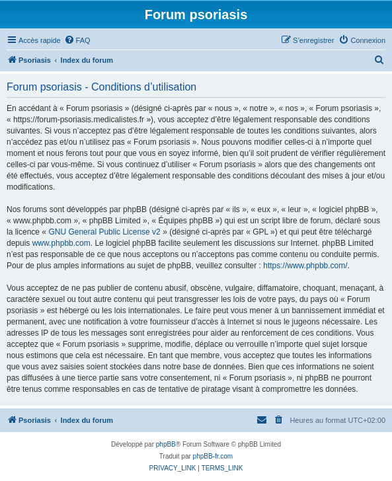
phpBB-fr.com (213, 456)
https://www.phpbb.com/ (305, 265)
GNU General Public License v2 (104, 232)
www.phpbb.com (61, 243)
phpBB (166, 444)
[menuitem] (77, 40)
